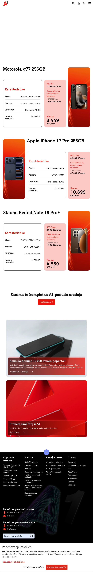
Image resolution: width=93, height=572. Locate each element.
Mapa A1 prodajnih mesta (53, 473)
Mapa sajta (72, 485)
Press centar (73, 475)
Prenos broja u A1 (31, 465)
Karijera (71, 482)
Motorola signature (10, 482)
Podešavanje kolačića (34, 567)
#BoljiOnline (73, 472)
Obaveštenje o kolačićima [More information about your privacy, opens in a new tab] (13, 562)
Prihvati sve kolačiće (56, 567)
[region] (46, 557)
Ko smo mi (72, 462)
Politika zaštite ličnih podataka (33, 476)
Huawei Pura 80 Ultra (11, 486)
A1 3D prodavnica (53, 469)
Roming (28, 469)
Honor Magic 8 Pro (10, 476)
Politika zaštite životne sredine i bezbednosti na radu (33, 488)
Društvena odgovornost (77, 465)
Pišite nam (11, 529)
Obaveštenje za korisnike (31, 494)
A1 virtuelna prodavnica (55, 465)
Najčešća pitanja (31, 462)
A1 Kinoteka (72, 478)
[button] (78, 3)
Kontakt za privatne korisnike (18, 509)
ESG (69, 469)
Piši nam (10, 516)
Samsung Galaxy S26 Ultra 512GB (11, 466)
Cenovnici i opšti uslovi (34, 472)
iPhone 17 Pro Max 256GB (10, 472)
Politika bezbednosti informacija (33, 482)
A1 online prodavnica (54, 462)
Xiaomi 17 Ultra (9, 479)
